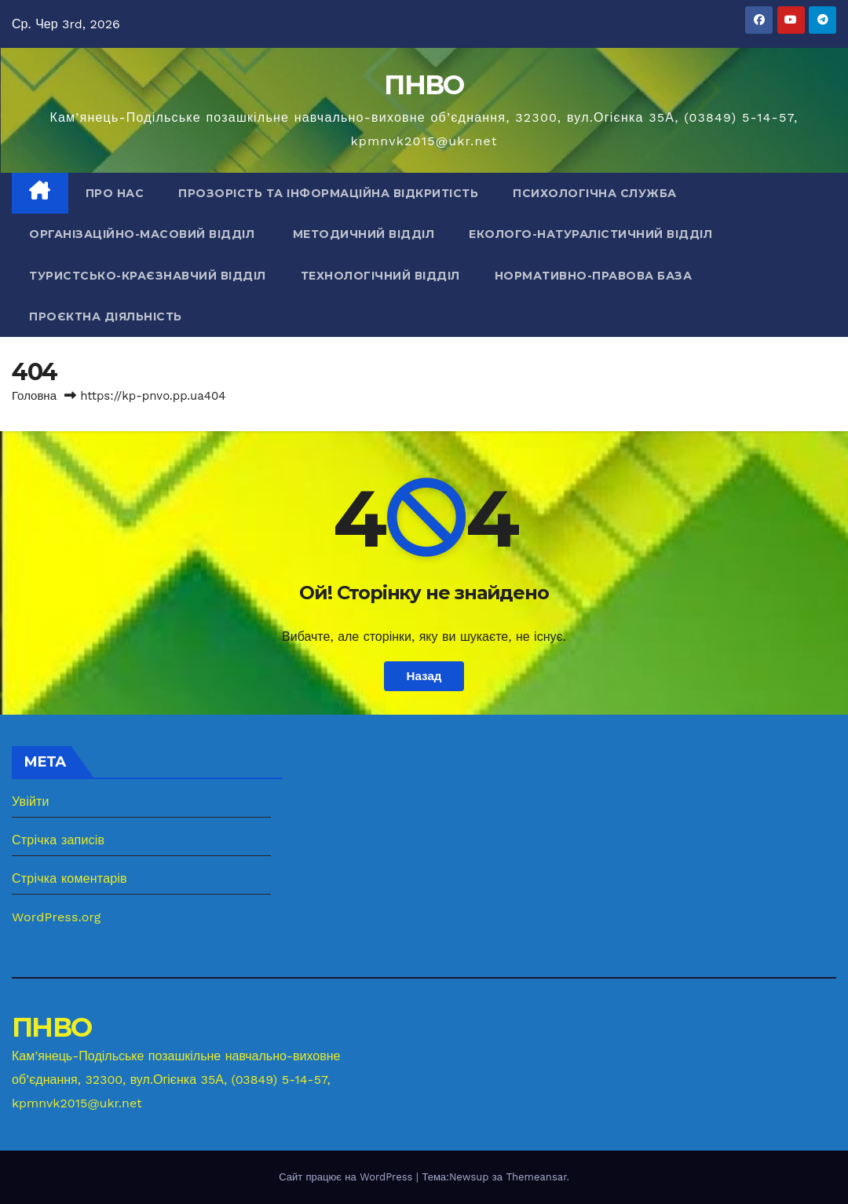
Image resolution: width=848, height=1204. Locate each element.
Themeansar (536, 1177)
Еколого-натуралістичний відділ (590, 234)
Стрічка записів (58, 840)
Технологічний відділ (380, 276)
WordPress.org (56, 916)
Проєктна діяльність (105, 316)
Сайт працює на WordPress (347, 1177)
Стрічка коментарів (69, 878)
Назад (423, 676)
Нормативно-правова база (594, 276)
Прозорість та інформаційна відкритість (328, 193)
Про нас (115, 193)
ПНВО (423, 84)
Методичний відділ (364, 234)
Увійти (30, 801)
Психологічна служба (595, 193)
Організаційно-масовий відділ (143, 234)
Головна (34, 396)
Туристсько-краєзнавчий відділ (147, 276)
